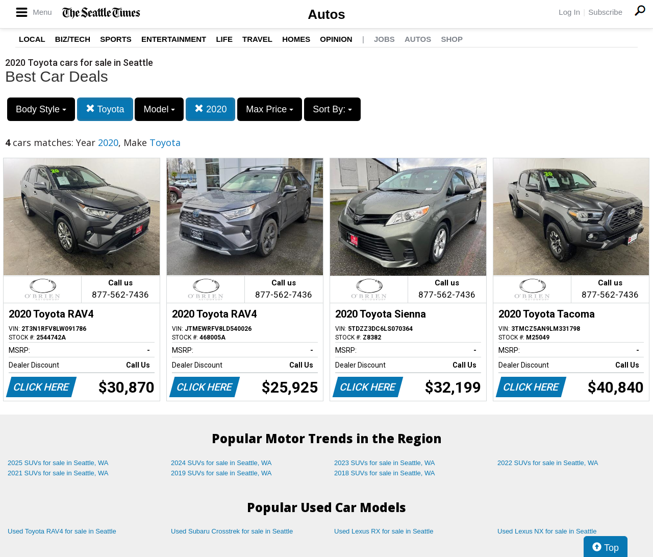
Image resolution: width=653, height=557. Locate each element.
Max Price (269, 109)
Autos (326, 14)
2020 (210, 109)
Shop (452, 39)
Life (224, 39)
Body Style (41, 109)
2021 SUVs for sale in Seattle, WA (58, 473)
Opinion (336, 39)
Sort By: (332, 109)
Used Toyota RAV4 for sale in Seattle (62, 531)
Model (159, 109)
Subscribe (605, 12)
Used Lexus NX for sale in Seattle (546, 531)
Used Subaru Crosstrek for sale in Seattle (232, 531)
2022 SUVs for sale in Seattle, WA (547, 463)
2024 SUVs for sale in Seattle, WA (221, 463)
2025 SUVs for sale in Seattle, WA (58, 463)
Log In (569, 12)
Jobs (384, 39)
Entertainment (173, 39)
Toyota (105, 109)
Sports (116, 39)
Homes (296, 39)
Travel (257, 39)
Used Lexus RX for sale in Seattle (383, 531)
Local (32, 39)
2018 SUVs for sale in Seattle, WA (384, 473)
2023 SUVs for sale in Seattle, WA (384, 463)
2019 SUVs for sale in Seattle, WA (221, 473)
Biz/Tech (72, 39)
